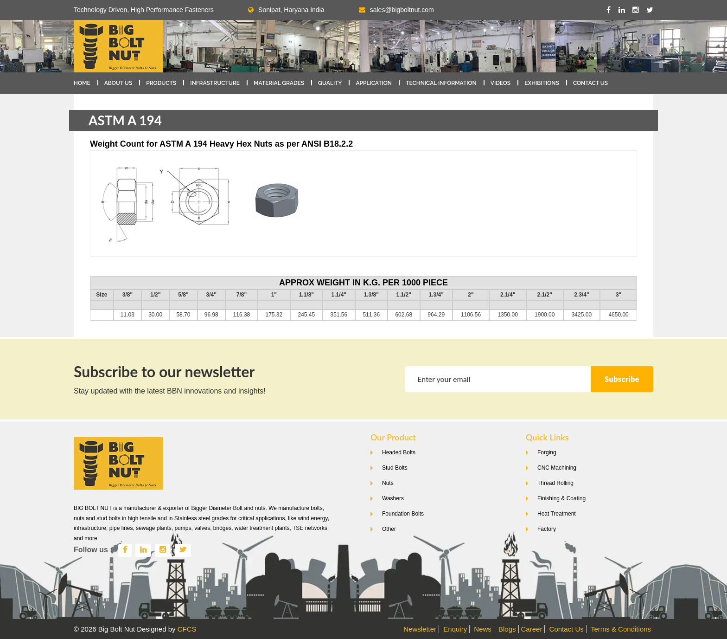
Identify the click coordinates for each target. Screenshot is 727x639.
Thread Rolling (555, 483)
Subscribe (622, 378)
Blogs (507, 629)
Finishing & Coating (561, 498)
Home (82, 83)
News (482, 629)
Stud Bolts (395, 468)
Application (374, 83)
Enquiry (455, 629)
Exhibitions (541, 83)
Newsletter (419, 629)
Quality (330, 83)
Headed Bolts (398, 452)
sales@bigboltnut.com (402, 9)
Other (389, 529)
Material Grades (279, 83)
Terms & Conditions (621, 629)
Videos (500, 83)
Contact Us (590, 83)
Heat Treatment (556, 513)
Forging (546, 452)
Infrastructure (215, 83)
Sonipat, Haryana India (286, 9)
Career (531, 629)
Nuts (388, 483)
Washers (393, 498)
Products (161, 83)
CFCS (187, 629)
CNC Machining (556, 468)
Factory (546, 529)
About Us (118, 83)
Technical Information (441, 83)
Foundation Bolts (403, 513)
